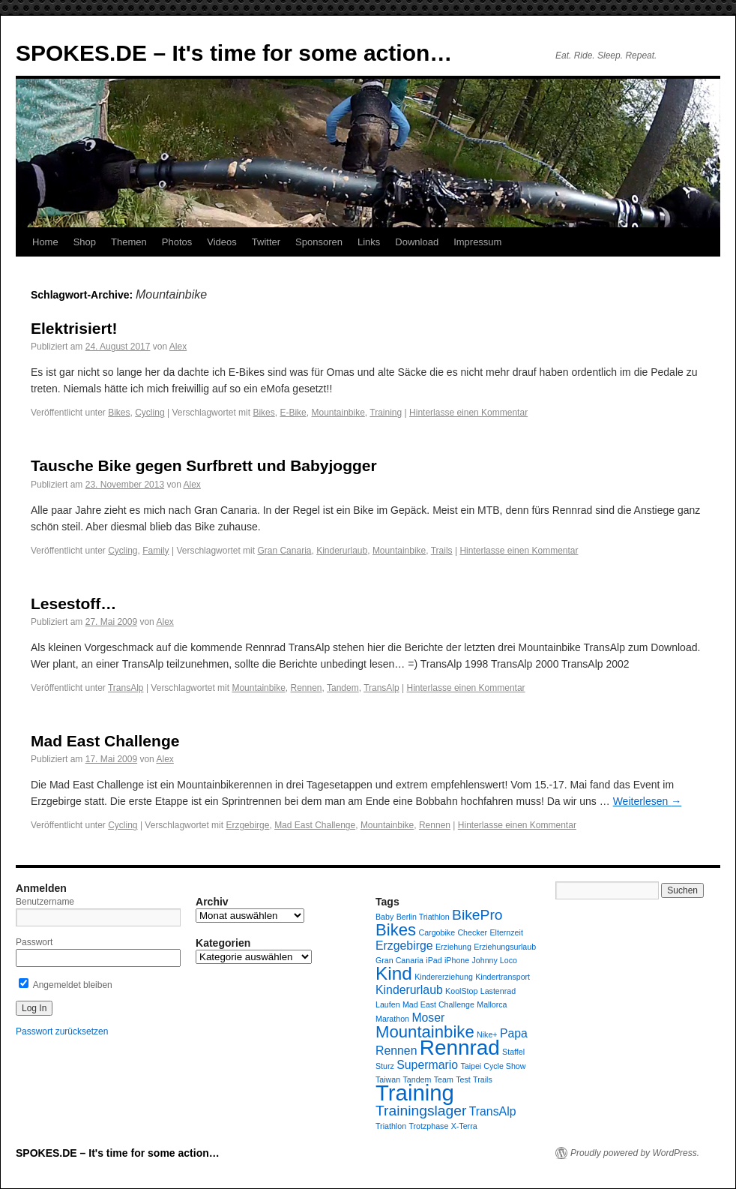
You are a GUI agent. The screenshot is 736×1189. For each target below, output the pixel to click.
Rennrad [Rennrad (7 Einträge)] (460, 1047)
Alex (178, 346)
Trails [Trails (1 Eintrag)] (482, 1079)
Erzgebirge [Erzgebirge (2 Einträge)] (404, 945)
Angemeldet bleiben (65, 985)
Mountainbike (337, 412)
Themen (129, 242)
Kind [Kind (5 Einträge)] (393, 973)
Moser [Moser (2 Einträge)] (427, 1017)
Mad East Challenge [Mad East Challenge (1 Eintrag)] (438, 1004)
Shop (84, 242)
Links (369, 242)
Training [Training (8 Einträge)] (414, 1092)
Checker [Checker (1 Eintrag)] (472, 932)
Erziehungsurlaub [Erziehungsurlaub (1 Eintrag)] (505, 946)
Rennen (306, 688)
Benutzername (45, 901)
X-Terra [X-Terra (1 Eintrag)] (464, 1125)
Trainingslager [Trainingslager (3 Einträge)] (420, 1110)
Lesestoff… (73, 603)
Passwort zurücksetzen (62, 1031)
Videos (222, 242)
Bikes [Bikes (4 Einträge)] (395, 929)
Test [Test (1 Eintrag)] (463, 1079)
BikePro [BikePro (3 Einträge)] (477, 915)
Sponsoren (319, 242)
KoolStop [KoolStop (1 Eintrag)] (461, 990)
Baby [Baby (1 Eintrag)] (384, 916)
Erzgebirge (247, 825)
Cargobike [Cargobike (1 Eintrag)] (437, 932)
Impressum (477, 242)
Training (385, 412)
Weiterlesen (647, 801)
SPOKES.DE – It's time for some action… (234, 53)
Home (45, 242)
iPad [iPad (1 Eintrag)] (433, 960)
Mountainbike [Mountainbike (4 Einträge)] (424, 1031)
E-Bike (293, 412)
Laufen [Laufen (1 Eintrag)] (387, 1004)
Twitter (266, 242)
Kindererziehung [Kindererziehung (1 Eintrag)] (443, 976)
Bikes (119, 412)
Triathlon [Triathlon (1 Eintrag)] (390, 1125)
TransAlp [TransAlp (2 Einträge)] (492, 1111)
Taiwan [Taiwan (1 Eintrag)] (387, 1079)
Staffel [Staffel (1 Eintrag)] (513, 1051)
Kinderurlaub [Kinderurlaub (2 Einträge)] (409, 989)
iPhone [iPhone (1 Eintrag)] (456, 960)
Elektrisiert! (74, 328)
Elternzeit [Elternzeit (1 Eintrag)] (505, 932)
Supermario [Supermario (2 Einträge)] (427, 1064)
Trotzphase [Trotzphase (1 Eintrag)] (428, 1125)
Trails (442, 550)
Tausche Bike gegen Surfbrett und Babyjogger (204, 465)
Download (416, 242)
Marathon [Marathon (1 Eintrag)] (392, 1018)
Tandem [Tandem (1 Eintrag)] (417, 1079)
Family (155, 550)
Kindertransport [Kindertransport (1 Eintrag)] (502, 976)
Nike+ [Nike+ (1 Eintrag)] (487, 1034)
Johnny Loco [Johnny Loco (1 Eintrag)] (494, 960)
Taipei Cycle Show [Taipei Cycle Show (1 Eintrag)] (492, 1065)
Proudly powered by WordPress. (634, 1153)
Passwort (34, 942)
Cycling (149, 412)
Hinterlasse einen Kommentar (468, 412)
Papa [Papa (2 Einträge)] (514, 1033)
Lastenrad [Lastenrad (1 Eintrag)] (498, 990)
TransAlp (126, 688)
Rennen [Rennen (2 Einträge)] (396, 1050)
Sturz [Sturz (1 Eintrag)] (384, 1065)
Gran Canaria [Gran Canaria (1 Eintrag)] (399, 960)
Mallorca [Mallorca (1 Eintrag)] (492, 1004)
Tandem (343, 688)
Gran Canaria (284, 550)
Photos (177, 242)
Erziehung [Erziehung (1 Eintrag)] (453, 946)
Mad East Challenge (105, 740)
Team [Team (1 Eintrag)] (443, 1079)
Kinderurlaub (341, 550)
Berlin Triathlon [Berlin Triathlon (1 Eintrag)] (423, 916)
